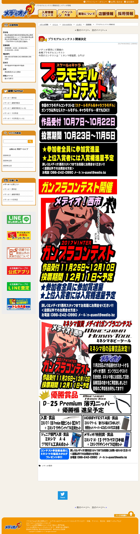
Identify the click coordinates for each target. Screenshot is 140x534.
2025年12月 (7, 161)
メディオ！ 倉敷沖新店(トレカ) (14, 108)
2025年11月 (7, 166)
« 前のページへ (82, 30)
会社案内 (130, 2)
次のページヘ (98, 507)
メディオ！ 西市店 (10, 98)
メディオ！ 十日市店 (10, 113)
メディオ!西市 (47, 466)
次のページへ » (99, 30)
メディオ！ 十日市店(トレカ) (13, 118)
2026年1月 (7, 155)
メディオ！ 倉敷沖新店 (11, 103)
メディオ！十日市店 (10, 200)
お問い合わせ (116, 2)
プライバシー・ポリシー (96, 2)
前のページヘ (83, 507)
